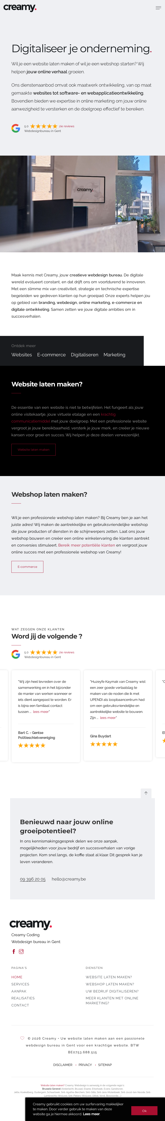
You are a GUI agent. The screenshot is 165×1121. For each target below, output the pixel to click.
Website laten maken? (109, 977)
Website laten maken (33, 450)
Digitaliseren (84, 354)
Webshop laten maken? (110, 984)
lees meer (41, 712)
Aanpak (18, 991)
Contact (20, 1005)
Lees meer (91, 1114)
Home (17, 977)
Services (20, 984)
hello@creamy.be (69, 879)
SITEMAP (105, 1065)
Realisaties (23, 998)
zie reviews (66, 126)
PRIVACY (85, 1065)
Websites (21, 354)
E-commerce (51, 354)
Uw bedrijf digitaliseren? (112, 991)
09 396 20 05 (33, 879)
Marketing (114, 354)
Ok (144, 1111)
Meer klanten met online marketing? (112, 1000)
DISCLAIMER (62, 1065)
